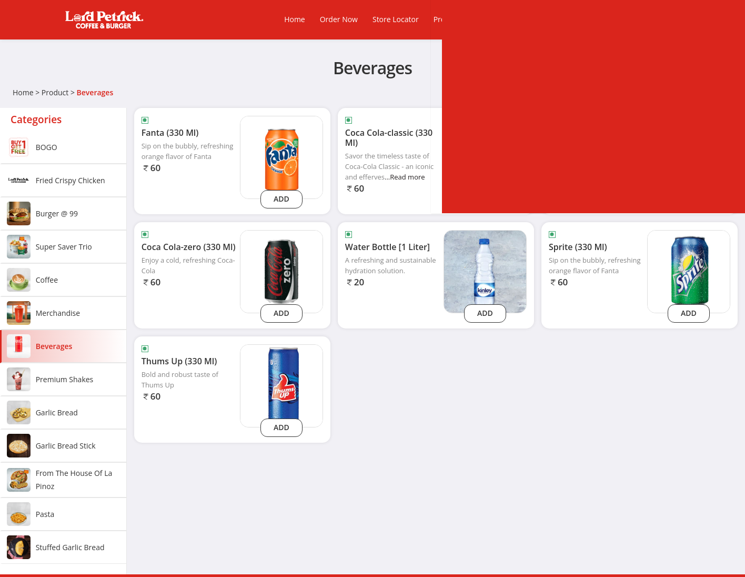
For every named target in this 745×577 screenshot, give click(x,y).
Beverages (95, 92)
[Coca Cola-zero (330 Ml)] (281, 271)
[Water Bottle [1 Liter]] (485, 271)
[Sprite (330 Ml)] (689, 271)
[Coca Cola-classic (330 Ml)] (485, 157)
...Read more (405, 177)
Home (23, 92)
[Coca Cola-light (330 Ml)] (689, 157)
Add (281, 199)
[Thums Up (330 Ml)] (281, 385)
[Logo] (104, 19)
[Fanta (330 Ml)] (281, 157)
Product (55, 92)
